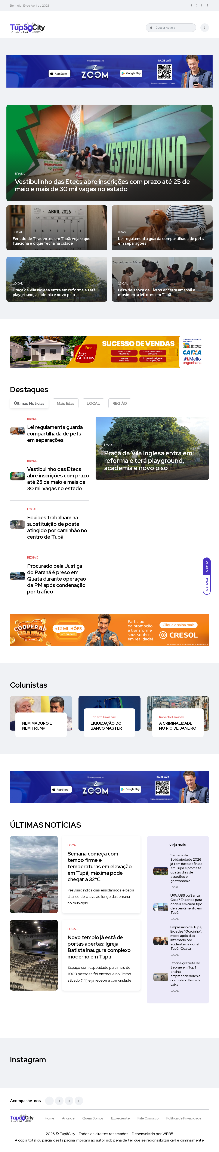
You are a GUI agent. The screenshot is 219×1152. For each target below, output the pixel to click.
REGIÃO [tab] (119, 403)
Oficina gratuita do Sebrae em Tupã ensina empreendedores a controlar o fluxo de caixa (185, 974)
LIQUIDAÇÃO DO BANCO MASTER (106, 726)
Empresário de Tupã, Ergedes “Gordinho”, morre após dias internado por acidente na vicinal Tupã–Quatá (186, 938)
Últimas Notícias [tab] (29, 403)
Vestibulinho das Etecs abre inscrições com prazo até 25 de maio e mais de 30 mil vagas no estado (102, 185)
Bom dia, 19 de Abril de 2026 (30, 5)
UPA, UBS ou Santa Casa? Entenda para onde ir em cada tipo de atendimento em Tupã (186, 904)
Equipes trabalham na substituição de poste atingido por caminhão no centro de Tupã (57, 527)
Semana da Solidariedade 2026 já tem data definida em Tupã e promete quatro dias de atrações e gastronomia (186, 868)
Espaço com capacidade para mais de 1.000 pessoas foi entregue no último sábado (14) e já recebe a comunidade (100, 974)
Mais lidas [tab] (65, 403)
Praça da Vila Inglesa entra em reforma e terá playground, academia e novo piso (54, 292)
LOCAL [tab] (93, 403)
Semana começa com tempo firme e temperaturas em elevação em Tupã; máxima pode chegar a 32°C (101, 866)
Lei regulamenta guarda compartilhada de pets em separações (161, 241)
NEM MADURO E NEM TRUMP (37, 725)
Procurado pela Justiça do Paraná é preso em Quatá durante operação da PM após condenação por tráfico (56, 579)
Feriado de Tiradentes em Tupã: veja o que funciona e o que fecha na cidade (51, 241)
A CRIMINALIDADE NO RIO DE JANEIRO (177, 726)
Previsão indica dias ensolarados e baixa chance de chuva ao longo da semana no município (97, 896)
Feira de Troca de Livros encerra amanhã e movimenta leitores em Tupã (156, 292)
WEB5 (168, 1133)
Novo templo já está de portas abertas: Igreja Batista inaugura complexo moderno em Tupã (100, 947)
